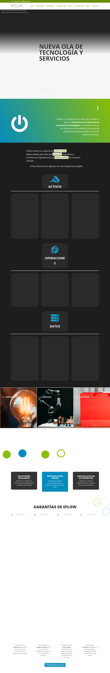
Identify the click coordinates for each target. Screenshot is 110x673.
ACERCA (70, 6)
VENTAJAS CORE (61, 6)
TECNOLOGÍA (40, 6)
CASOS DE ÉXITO (80, 6)
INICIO (32, 6)
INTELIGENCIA (50, 6)
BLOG (88, 6)
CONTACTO (95, 6)
